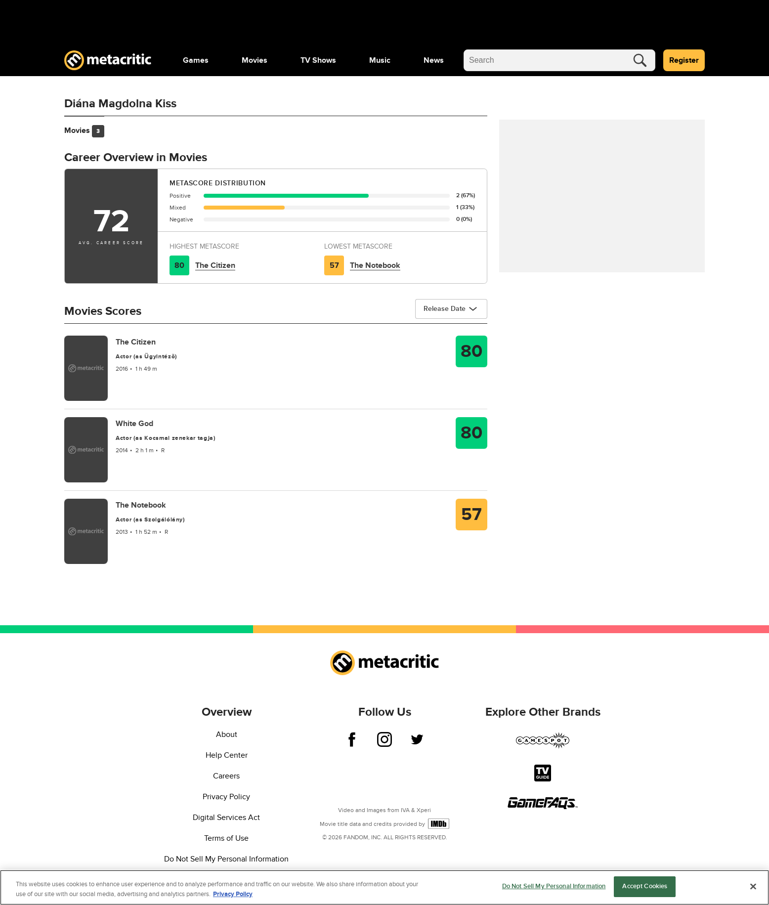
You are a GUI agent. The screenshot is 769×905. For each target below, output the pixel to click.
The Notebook (375, 265)
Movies (254, 60)
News (434, 60)
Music (379, 60)
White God (134, 424)
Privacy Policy (226, 797)
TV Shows (318, 60)
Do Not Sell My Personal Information (226, 859)
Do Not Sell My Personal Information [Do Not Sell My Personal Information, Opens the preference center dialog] (554, 886)
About (226, 734)
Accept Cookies (644, 886)
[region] (384, 887)
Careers (226, 776)
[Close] (753, 886)
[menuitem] (195, 60)
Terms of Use (226, 838)
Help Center (227, 755)
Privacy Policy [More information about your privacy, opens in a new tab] (233, 894)
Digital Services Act (226, 817)
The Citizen (215, 265)
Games (196, 60)
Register (684, 60)
